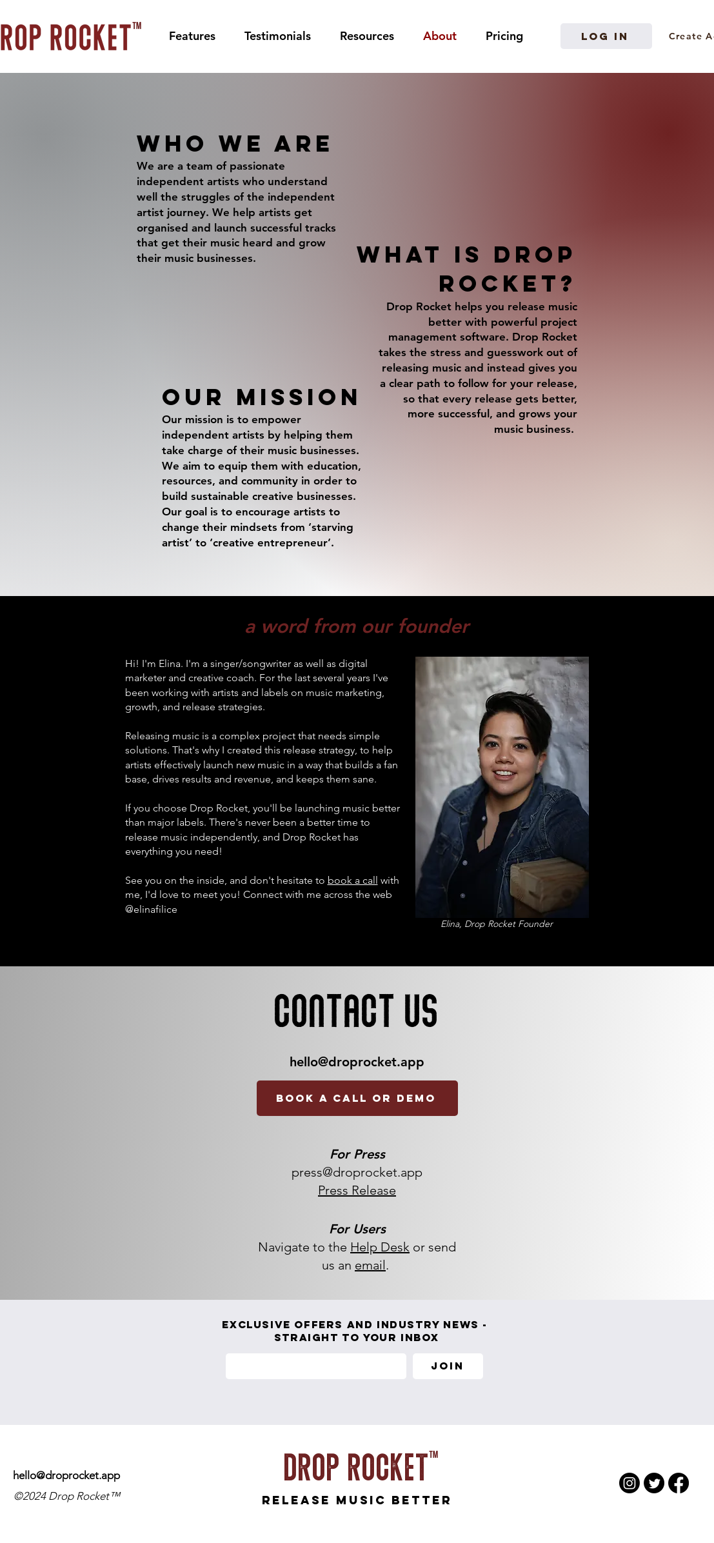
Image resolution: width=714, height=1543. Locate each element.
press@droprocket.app (357, 1172)
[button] (367, 36)
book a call (353, 880)
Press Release (357, 1190)
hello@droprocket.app (357, 1062)
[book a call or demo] (357, 1098)
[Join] (448, 1366)
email (370, 1265)
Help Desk (380, 1247)
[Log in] (606, 36)
